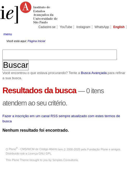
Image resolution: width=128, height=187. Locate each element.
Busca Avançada (93, 73)
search (119, 34)
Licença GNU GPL (39, 153)
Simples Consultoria (65, 160)
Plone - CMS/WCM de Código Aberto (33, 149)
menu (7, 34)
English (119, 27)
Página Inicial (36, 41)
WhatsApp (102, 27)
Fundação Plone (97, 149)
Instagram (83, 27)
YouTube (66, 27)
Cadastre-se (46, 27)
